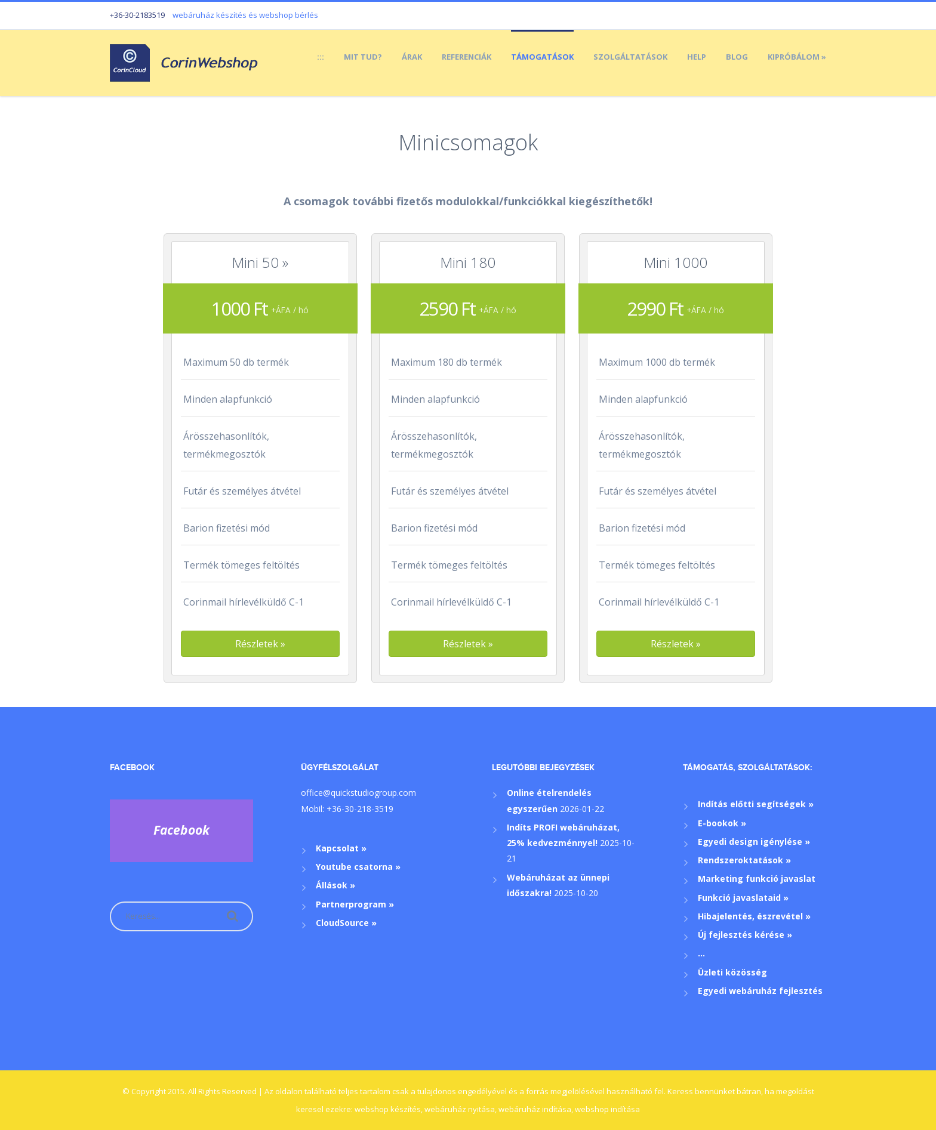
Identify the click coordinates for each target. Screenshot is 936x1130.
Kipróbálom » (797, 56)
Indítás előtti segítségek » (756, 804)
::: (320, 56)
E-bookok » (722, 823)
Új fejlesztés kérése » (745, 934)
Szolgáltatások (630, 56)
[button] (260, 644)
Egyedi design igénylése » (754, 841)
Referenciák (466, 56)
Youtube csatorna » (358, 866)
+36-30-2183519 (137, 15)
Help (696, 56)
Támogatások (542, 56)
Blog (737, 56)
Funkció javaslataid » (743, 897)
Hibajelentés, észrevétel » (754, 916)
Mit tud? (363, 56)
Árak (412, 56)
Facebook (132, 767)
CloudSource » (346, 922)
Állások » (335, 885)
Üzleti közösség (732, 972)
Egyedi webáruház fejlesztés (760, 990)
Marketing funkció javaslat (756, 878)
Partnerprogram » (355, 904)
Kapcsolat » (341, 848)
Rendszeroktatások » (744, 860)
